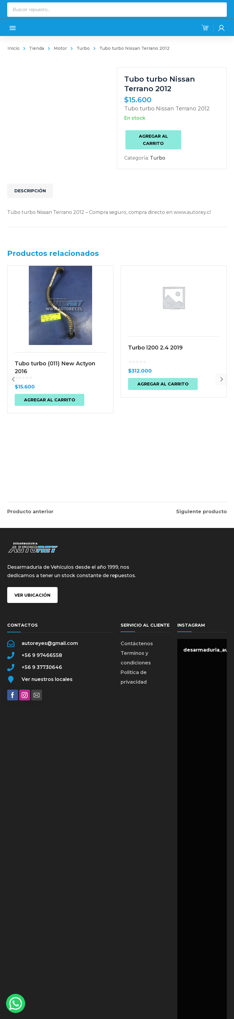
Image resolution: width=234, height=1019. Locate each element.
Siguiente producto (201, 510)
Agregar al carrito (153, 139)
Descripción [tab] (30, 190)
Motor (60, 48)
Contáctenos (137, 650)
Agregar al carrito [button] (49, 452)
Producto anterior (30, 510)
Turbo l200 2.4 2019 (155, 390)
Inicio (14, 48)
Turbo (83, 48)
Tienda (36, 48)
